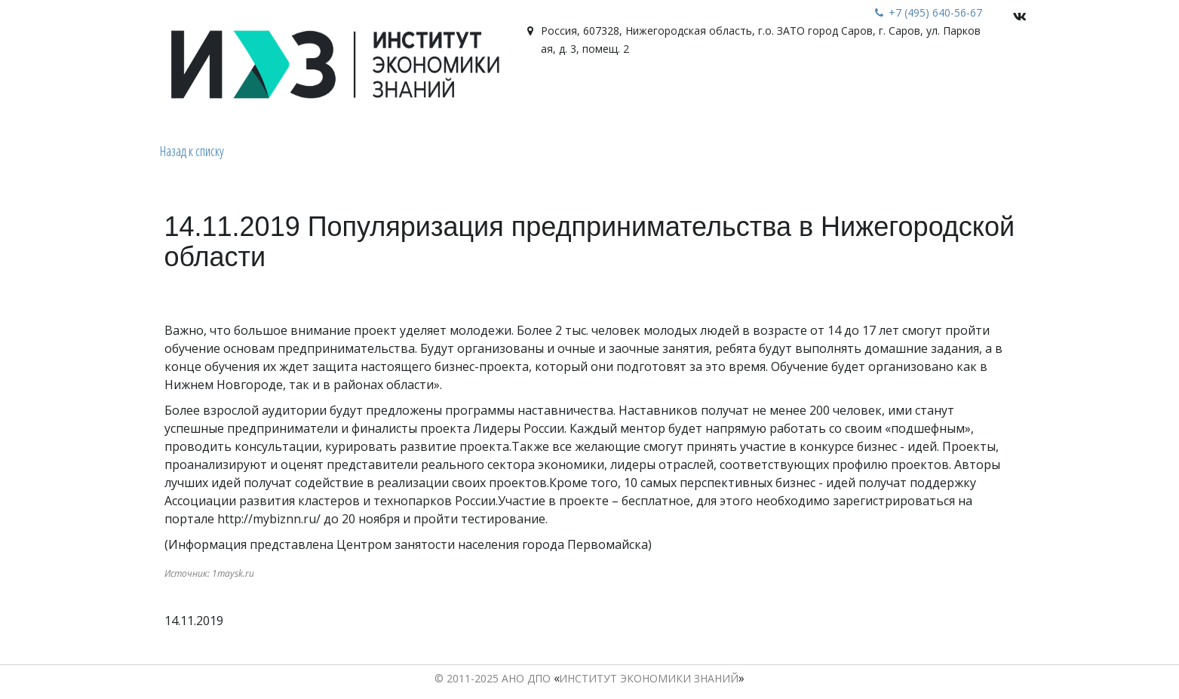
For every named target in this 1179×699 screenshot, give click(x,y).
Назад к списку (192, 151)
